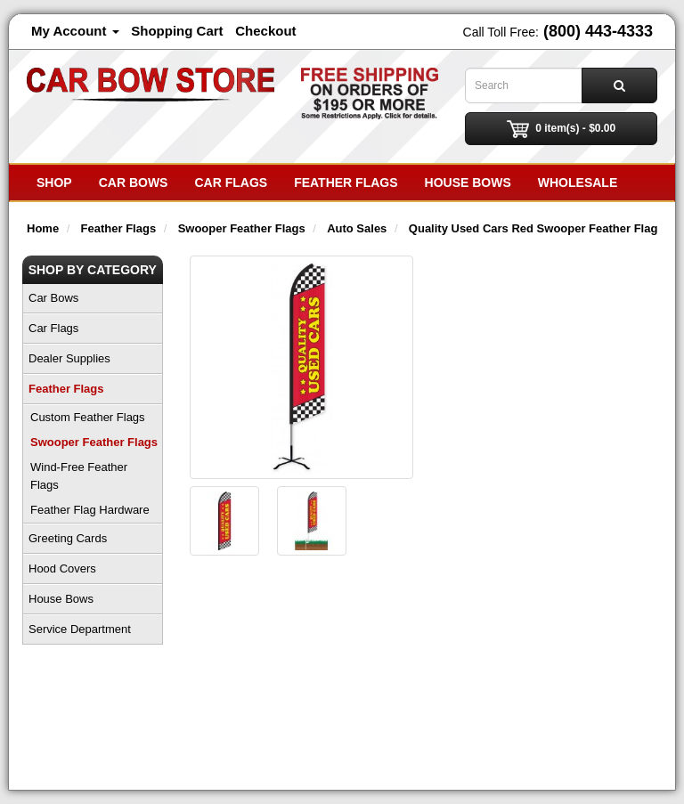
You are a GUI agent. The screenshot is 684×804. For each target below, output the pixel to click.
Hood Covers (62, 568)
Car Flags (230, 182)
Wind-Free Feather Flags (78, 475)
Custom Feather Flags (87, 417)
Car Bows (133, 182)
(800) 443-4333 (598, 31)
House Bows (468, 182)
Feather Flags (345, 182)
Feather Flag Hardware (90, 509)
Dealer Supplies (69, 358)
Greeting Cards (67, 538)
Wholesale (577, 182)
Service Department (79, 629)
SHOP (54, 182)
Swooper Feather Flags (94, 442)
